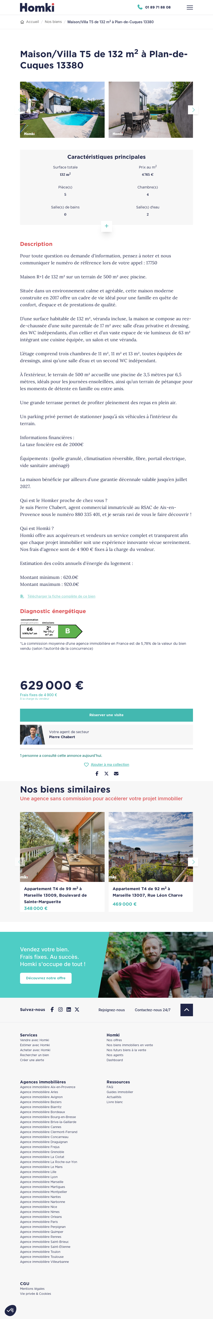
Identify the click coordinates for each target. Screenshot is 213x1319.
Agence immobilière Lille (38, 1172)
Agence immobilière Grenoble (42, 1152)
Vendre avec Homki (34, 1040)
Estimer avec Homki (35, 1045)
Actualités (114, 1097)
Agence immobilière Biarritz (41, 1107)
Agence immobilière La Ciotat (42, 1157)
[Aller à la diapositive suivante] (193, 109)
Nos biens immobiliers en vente (130, 1045)
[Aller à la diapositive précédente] (20, 109)
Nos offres (114, 1040)
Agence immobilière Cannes (40, 1127)
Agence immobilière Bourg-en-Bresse (48, 1117)
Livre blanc (115, 1102)
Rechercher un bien (34, 1055)
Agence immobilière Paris (39, 1222)
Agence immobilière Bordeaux (42, 1112)
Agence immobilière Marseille (41, 1182)
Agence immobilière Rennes (40, 1237)
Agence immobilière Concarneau (44, 1137)
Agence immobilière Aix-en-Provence (47, 1087)
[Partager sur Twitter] (106, 774)
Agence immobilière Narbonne (42, 1202)
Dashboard (115, 1060)
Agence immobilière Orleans (41, 1217)
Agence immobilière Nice (38, 1207)
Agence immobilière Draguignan (44, 1142)
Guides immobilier (120, 1092)
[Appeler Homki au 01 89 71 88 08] (154, 7)
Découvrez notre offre (46, 978)
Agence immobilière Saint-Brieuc (44, 1242)
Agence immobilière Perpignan (43, 1227)
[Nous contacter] (116, 774)
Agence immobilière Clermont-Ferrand (48, 1132)
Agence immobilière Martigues (42, 1187)
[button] (11, 1311)
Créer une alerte (32, 1060)
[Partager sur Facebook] (97, 774)
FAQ (110, 1087)
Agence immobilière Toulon (40, 1252)
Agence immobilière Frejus (40, 1147)
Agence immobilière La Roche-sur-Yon (48, 1162)
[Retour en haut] (186, 1010)
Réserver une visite (106, 715)
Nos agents (115, 1055)
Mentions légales (32, 1289)
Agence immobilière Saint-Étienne (45, 1247)
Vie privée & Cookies (35, 1294)
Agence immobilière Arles (39, 1092)
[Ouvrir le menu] (190, 7)
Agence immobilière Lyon (39, 1177)
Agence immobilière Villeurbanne (44, 1262)
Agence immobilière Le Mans (41, 1167)
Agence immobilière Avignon (41, 1097)
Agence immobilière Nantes (40, 1197)
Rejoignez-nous (112, 1010)
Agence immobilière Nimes (40, 1212)
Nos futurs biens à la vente (126, 1050)
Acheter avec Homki (35, 1050)
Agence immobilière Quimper (41, 1232)
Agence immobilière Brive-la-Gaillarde (48, 1122)
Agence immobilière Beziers (41, 1102)
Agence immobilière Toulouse (42, 1257)
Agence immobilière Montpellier (43, 1192)
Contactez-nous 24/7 (152, 1010)
